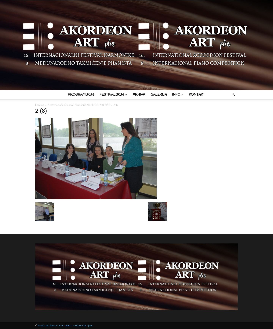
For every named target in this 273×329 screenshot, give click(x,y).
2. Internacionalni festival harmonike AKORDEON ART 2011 (79, 105)
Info (177, 94)
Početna (39, 105)
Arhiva (139, 94)
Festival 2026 (113, 94)
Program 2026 (81, 94)
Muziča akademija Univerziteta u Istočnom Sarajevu (65, 325)
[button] (233, 95)
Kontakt (197, 94)
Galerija (159, 94)
